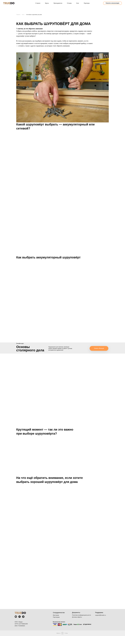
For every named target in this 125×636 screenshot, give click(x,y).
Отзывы (69, 3)
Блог (77, 3)
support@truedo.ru (100, 615)
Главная (18, 14)
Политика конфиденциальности (81, 615)
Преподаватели (58, 3)
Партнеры (87, 3)
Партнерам (56, 617)
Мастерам (56, 615)
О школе (37, 3)
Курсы (47, 3)
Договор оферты (77, 617)
